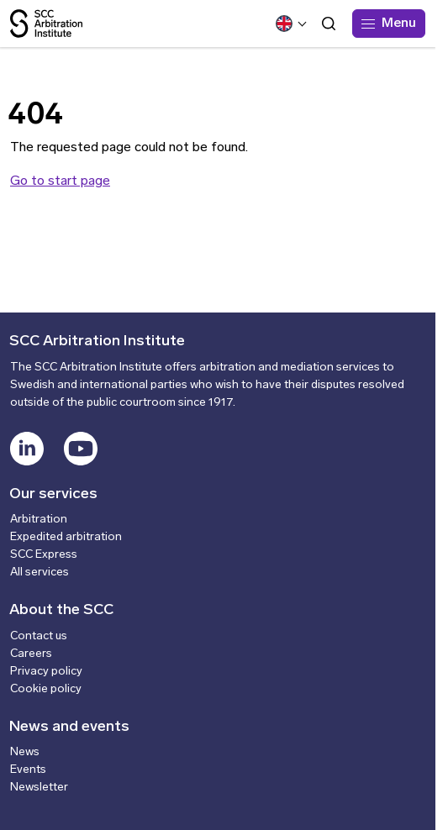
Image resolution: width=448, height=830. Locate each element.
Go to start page (60, 181)
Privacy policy (46, 671)
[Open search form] (328, 23)
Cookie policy (46, 689)
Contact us (38, 636)
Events (28, 770)
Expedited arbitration (66, 537)
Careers (31, 654)
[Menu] (388, 23)
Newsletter (39, 787)
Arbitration (38, 519)
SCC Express (43, 555)
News (25, 752)
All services (39, 572)
